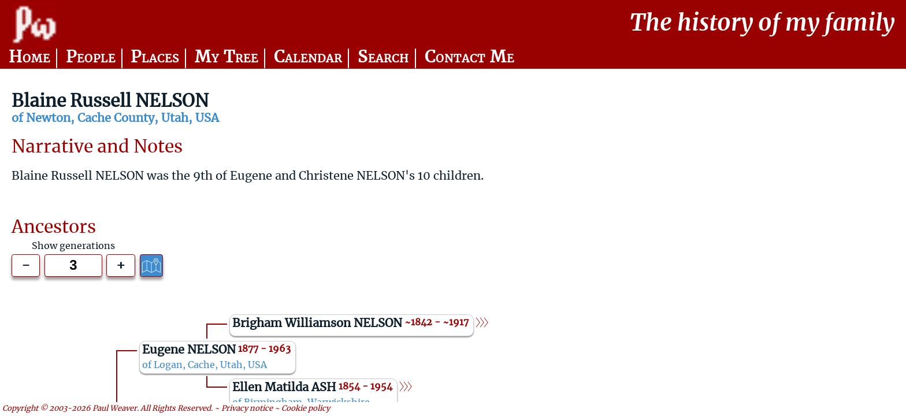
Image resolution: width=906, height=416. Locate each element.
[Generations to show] (73, 265)
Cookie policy (305, 409)
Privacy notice (247, 409)
